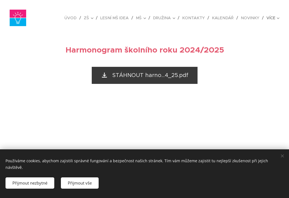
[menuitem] (77, 18)
